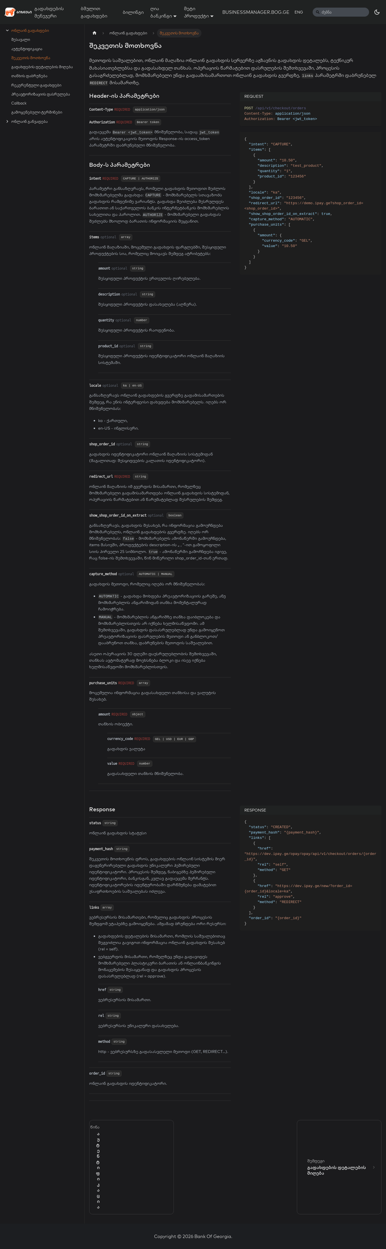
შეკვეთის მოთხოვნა (30, 57)
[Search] (341, 12)
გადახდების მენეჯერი (49, 12)
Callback (19, 103)
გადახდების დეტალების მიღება (42, 67)
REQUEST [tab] (254, 96)
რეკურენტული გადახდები (36, 85)
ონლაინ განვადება (29, 121)
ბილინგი (133, 12)
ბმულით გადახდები (94, 12)
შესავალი (20, 39)
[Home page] (94, 33)
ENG (299, 12)
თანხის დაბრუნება (29, 76)
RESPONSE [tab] (255, 810)
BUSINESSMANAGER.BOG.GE (256, 12)
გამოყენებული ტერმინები (36, 112)
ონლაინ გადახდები (30, 30)
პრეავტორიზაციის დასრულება (40, 94)
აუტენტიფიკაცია (26, 48)
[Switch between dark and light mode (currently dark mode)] (376, 12)
